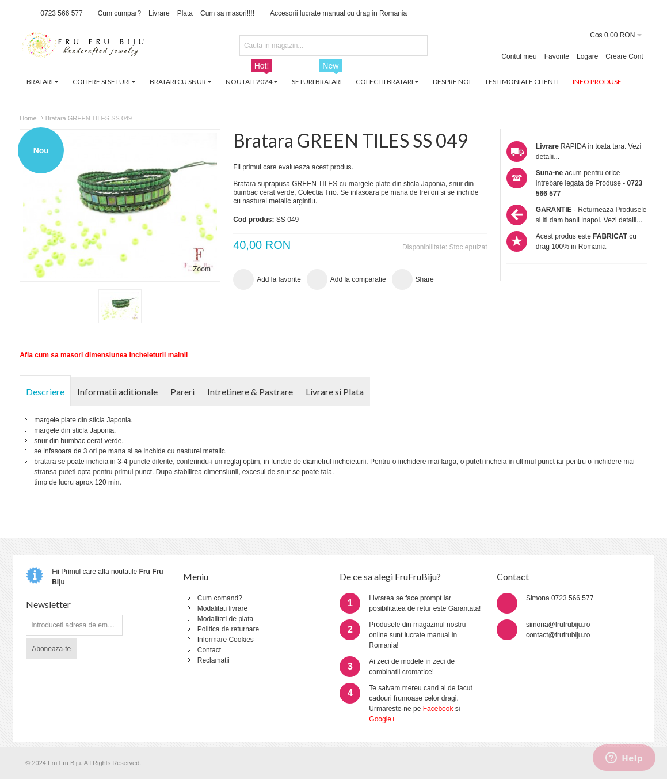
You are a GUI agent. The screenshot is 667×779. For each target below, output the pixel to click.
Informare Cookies (225, 640)
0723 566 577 (61, 13)
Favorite (556, 56)
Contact (209, 650)
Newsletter (48, 604)
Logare (587, 56)
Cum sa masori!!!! (227, 13)
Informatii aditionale (117, 391)
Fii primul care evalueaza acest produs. (293, 167)
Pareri (182, 391)
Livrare (159, 13)
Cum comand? (219, 598)
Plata (185, 13)
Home (28, 118)
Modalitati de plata (225, 619)
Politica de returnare (228, 629)
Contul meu (518, 56)
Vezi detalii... (623, 220)
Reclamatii (213, 660)
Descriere (45, 391)
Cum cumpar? (119, 13)
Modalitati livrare (222, 608)
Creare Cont (624, 56)
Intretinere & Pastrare (250, 391)
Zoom (202, 269)
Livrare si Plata (335, 391)
